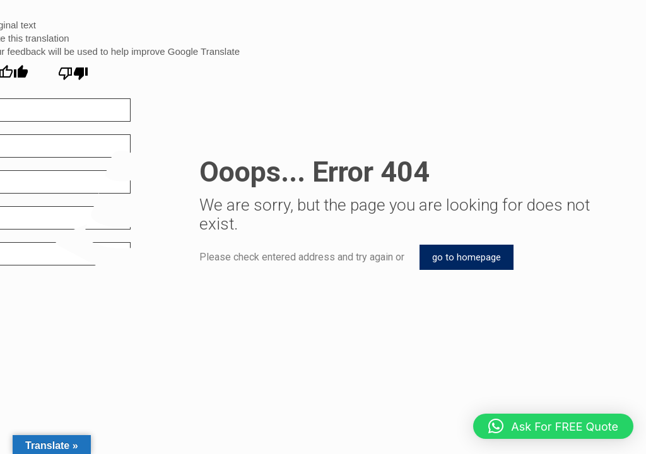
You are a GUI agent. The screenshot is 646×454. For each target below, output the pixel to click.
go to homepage (466, 257)
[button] (553, 426)
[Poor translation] (73, 73)
